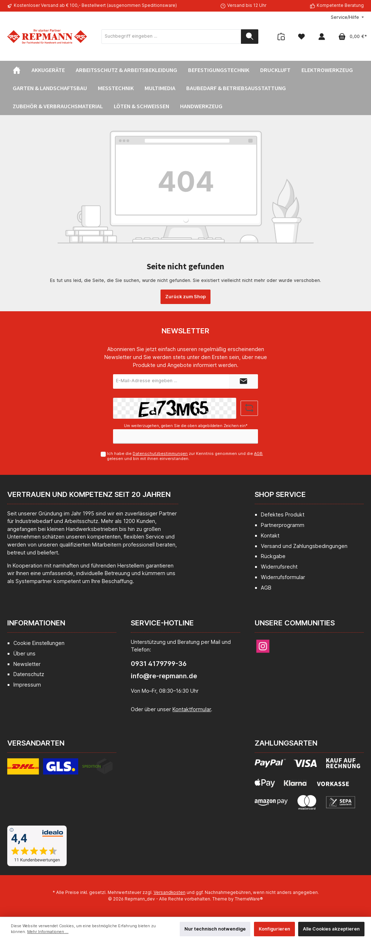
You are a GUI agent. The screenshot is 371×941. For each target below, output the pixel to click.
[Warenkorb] (350, 36)
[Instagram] (263, 646)
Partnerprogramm (282, 525)
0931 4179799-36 (159, 663)
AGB (258, 453)
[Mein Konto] (321, 36)
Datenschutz (28, 674)
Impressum (27, 685)
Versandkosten (170, 892)
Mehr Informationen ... (47, 931)
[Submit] (243, 381)
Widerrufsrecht (279, 567)
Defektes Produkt (282, 514)
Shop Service (280, 494)
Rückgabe (273, 556)
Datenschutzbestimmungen (160, 453)
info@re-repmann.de (164, 676)
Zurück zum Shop (185, 296)
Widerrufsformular (283, 577)
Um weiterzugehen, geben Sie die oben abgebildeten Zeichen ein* (185, 425)
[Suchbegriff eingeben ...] (171, 36)
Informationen (36, 623)
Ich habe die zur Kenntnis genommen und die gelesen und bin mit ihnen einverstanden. (185, 456)
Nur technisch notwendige (215, 929)
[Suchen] (249, 36)
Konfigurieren (274, 929)
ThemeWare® (249, 899)
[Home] (16, 70)
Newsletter (27, 664)
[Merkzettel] (301, 36)
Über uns (24, 653)
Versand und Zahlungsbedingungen (304, 546)
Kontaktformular (191, 709)
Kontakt (270, 535)
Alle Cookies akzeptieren (331, 929)
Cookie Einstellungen (38, 643)
